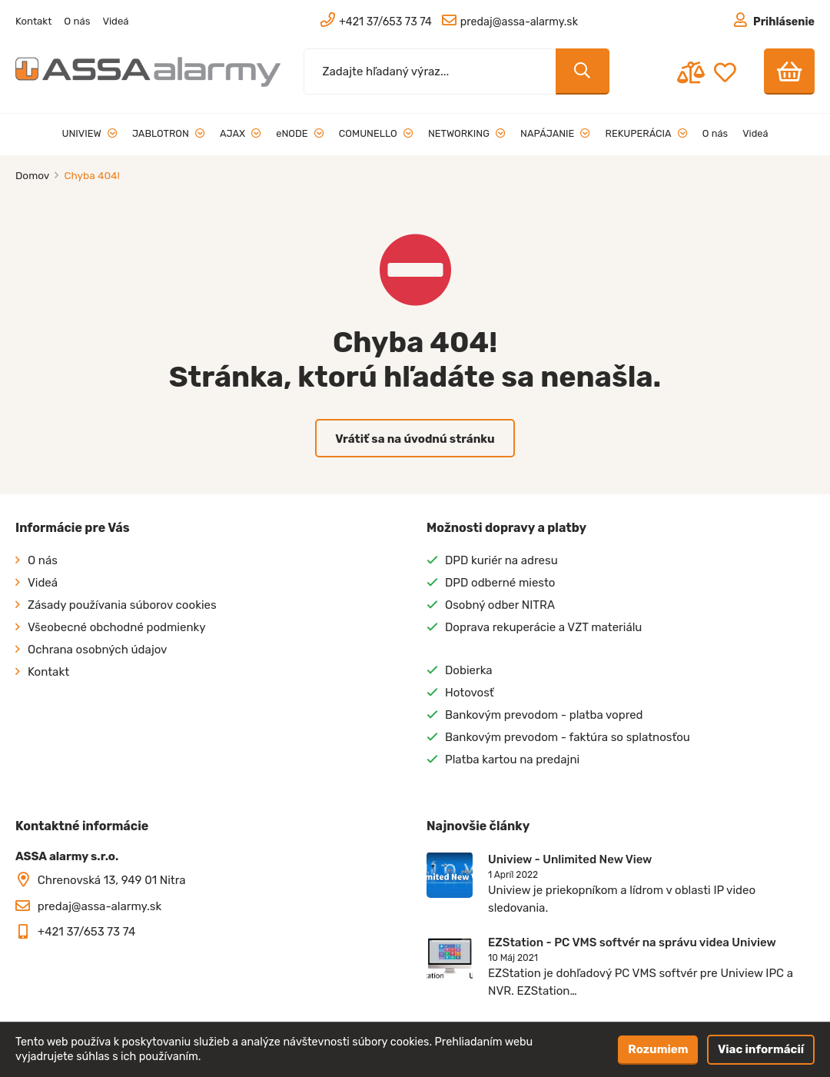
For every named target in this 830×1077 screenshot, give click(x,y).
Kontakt (33, 21)
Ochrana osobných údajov (97, 650)
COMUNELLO (376, 133)
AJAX (240, 133)
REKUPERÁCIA (647, 133)
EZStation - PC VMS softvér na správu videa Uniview (632, 942)
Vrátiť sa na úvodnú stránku (415, 439)
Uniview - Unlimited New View (570, 859)
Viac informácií (761, 1049)
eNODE (300, 133)
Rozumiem (658, 1049)
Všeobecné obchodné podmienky (117, 627)
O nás (77, 21)
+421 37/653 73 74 (87, 932)
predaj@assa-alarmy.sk (99, 906)
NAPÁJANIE (555, 133)
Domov (33, 175)
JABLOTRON (168, 133)
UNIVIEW (90, 133)
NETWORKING (467, 133)
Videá (115, 21)
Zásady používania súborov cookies (122, 605)
